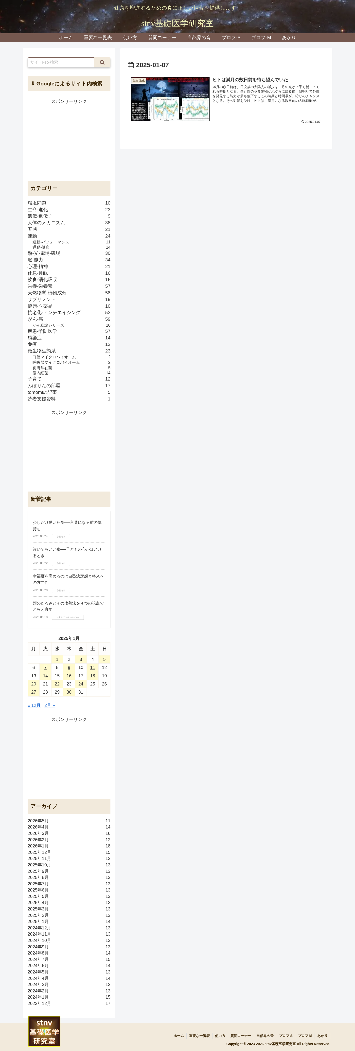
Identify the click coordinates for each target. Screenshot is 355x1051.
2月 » (49, 705)
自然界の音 (265, 1036)
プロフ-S (286, 1036)
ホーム (179, 1036)
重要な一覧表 (199, 1036)
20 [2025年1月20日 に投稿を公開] (33, 684)
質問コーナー (241, 1036)
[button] (102, 62)
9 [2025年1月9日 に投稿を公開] (69, 667)
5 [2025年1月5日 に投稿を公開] (104, 659)
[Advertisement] (69, 140)
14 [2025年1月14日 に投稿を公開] (45, 675)
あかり (322, 1036)
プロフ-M (305, 1036)
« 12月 (34, 705)
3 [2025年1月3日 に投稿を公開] (81, 659)
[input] (61, 62)
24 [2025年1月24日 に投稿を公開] (80, 684)
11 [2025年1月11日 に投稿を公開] (92, 667)
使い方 (220, 1036)
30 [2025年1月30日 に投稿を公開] (69, 692)
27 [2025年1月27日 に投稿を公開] (33, 692)
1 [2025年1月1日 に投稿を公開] (57, 659)
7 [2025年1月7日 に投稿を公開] (45, 667)
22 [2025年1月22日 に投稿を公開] (57, 684)
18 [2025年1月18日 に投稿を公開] (92, 675)
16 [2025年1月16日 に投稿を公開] (69, 675)
